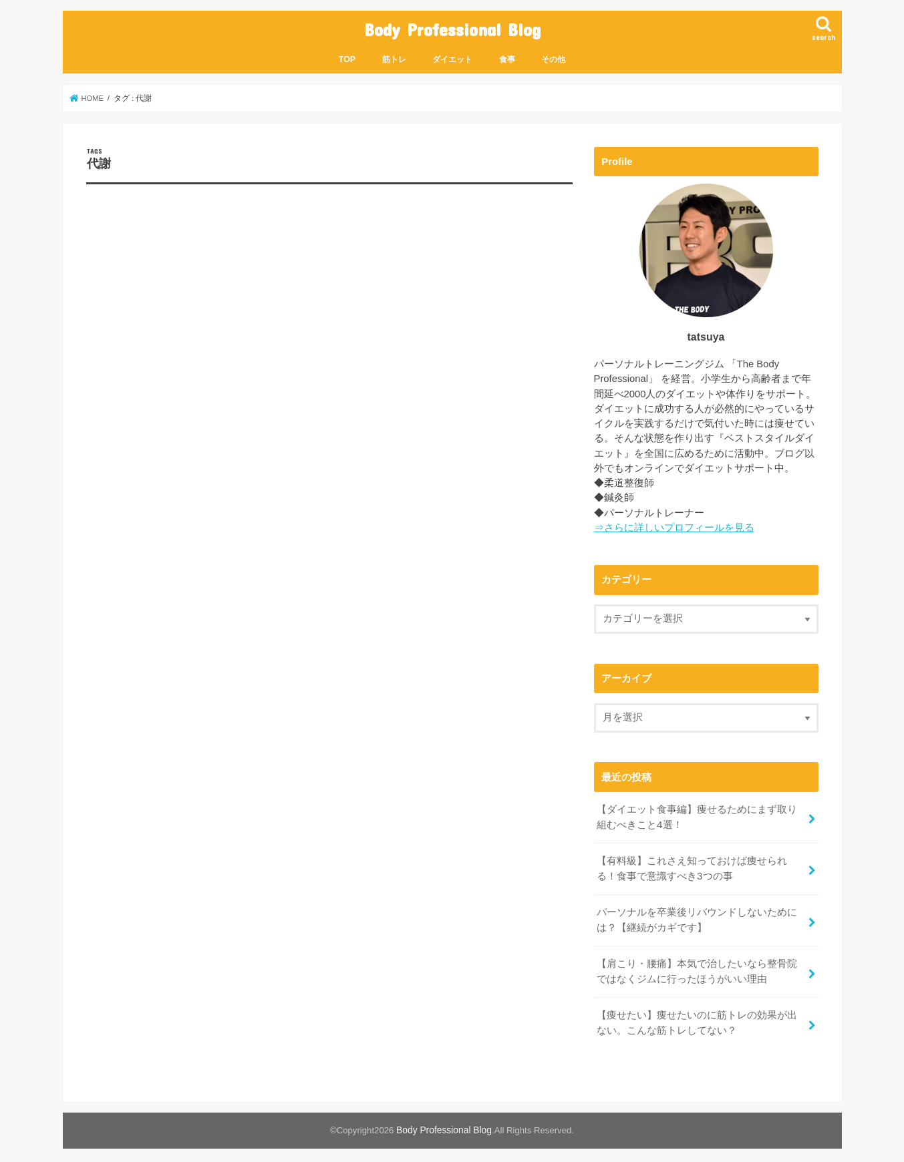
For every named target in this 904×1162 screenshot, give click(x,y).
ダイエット (452, 57)
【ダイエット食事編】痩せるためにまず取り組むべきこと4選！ (697, 814)
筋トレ (394, 57)
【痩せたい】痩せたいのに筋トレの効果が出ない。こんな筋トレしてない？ (697, 1015)
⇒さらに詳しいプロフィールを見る (674, 525)
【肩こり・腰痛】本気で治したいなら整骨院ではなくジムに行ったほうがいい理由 (697, 965)
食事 (507, 57)
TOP (347, 57)
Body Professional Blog (452, 28)
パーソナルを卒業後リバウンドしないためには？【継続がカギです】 (697, 915)
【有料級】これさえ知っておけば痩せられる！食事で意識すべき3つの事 (692, 865)
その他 (553, 57)
